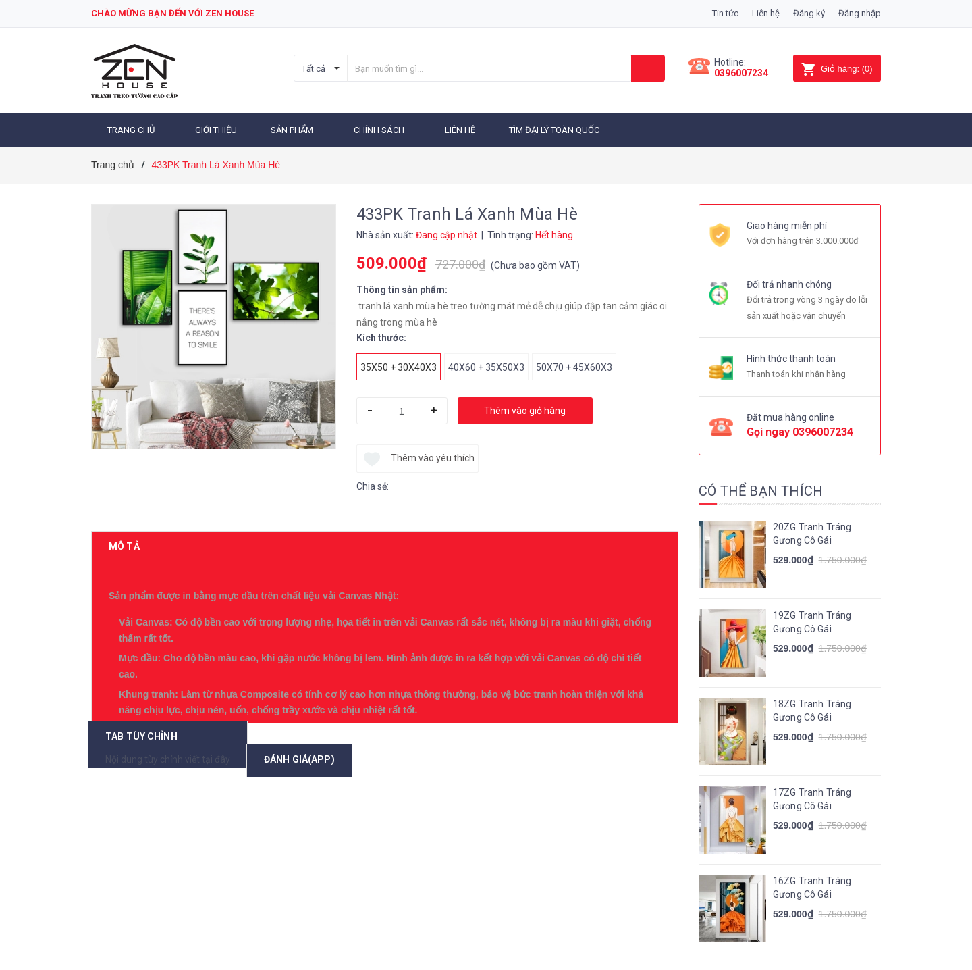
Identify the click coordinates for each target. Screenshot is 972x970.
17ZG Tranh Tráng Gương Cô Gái (812, 796)
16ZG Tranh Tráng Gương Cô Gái (812, 885)
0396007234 (741, 73)
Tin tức (725, 13)
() (836, 68)
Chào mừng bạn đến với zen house (172, 13)
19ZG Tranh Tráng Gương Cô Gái (812, 619)
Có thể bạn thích (761, 488)
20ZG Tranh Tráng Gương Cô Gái (812, 531)
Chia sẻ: (372, 483)
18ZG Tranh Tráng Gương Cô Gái (812, 708)
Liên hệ (766, 13)
